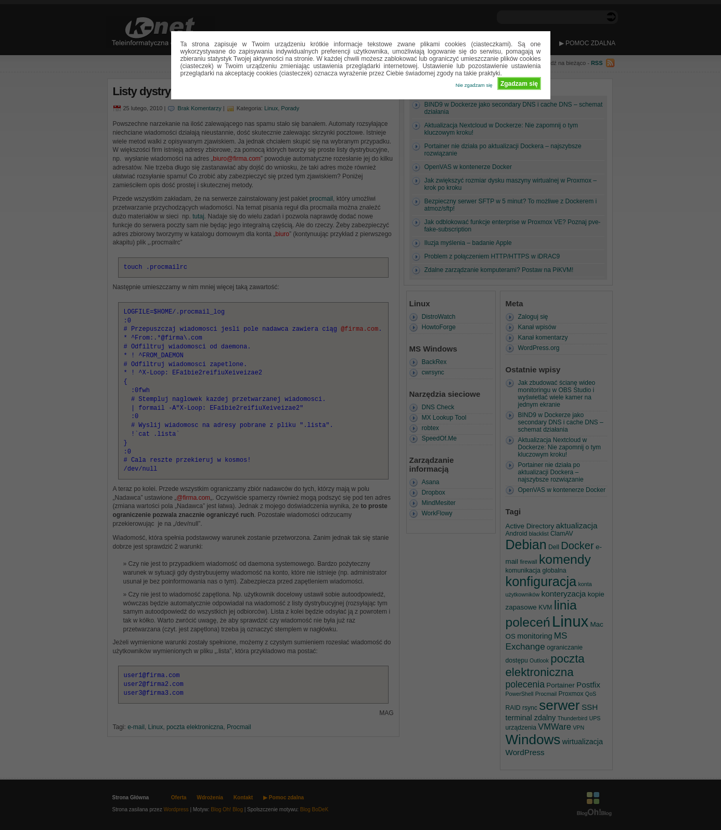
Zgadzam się (519, 83)
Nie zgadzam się (474, 85)
